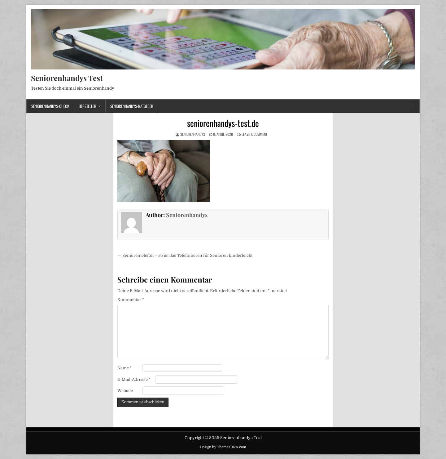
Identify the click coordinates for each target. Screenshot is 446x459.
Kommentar (130, 299)
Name (124, 368)
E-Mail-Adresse (134, 379)
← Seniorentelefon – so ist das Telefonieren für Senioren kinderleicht (184, 255)
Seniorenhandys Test (67, 78)
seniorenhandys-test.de (223, 123)
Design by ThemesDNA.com (223, 447)
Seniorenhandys (192, 134)
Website (125, 390)
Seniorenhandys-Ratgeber (131, 106)
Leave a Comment (254, 134)
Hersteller (87, 106)
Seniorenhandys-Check (50, 106)
